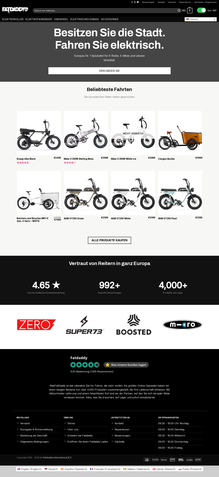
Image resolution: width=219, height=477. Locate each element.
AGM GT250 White (120, 218)
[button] (201, 19)
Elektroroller (12, 19)
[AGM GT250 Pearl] (180, 193)
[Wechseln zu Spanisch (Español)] (74, 469)
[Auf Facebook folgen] (132, 2)
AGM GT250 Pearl (167, 218)
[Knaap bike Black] (39, 133)
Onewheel (61, 19)
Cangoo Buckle (166, 159)
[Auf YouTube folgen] (138, 2)
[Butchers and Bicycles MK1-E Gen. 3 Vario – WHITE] (39, 193)
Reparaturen (185, 2)
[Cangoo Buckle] (180, 133)
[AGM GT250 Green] (86, 193)
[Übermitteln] (179, 10)
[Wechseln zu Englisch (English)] (29, 469)
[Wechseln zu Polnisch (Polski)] (190, 469)
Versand (172, 2)
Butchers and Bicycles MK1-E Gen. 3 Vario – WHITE (32, 219)
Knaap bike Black (26, 159)
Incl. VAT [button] (212, 10)
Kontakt (161, 2)
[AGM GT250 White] (133, 193)
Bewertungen (148, 2)
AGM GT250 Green (74, 218)
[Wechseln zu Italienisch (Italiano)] (136, 469)
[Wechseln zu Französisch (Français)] (105, 469)
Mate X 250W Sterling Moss (79, 159)
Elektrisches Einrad (84, 19)
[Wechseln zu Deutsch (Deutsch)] (51, 469)
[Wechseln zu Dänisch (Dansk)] (164, 469)
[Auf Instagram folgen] (135, 2)
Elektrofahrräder (39, 19)
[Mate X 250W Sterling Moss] (86, 133)
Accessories (110, 19)
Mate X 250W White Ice (123, 159)
